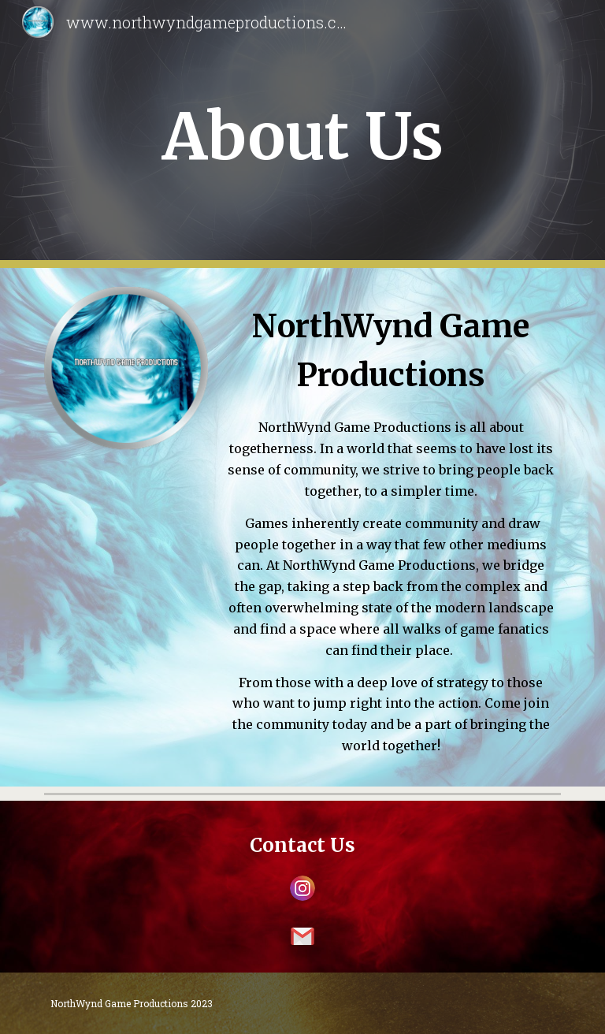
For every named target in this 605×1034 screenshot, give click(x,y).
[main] (302, 134)
